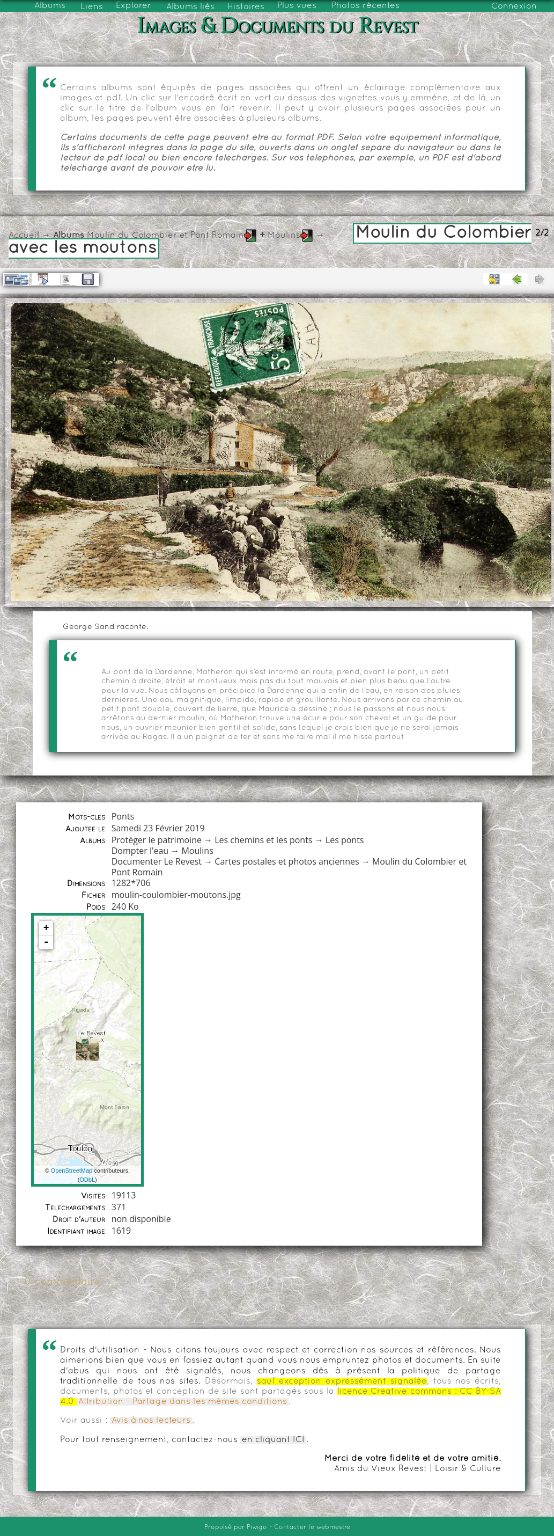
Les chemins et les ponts (263, 840)
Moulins (284, 235)
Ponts (123, 816)
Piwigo (257, 1527)
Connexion (514, 6)
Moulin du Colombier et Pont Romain (165, 235)
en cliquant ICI (273, 1440)
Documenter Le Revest (157, 861)
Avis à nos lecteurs (151, 1420)
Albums (49, 6)
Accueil (24, 235)
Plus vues (296, 6)
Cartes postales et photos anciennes (287, 861)
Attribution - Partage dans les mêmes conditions (182, 1402)
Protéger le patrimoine (157, 840)
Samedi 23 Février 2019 (158, 828)
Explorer (133, 6)
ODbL (87, 1179)
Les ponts (345, 840)
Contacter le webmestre (312, 1527)
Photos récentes (365, 6)
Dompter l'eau (140, 851)
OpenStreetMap (72, 1170)
